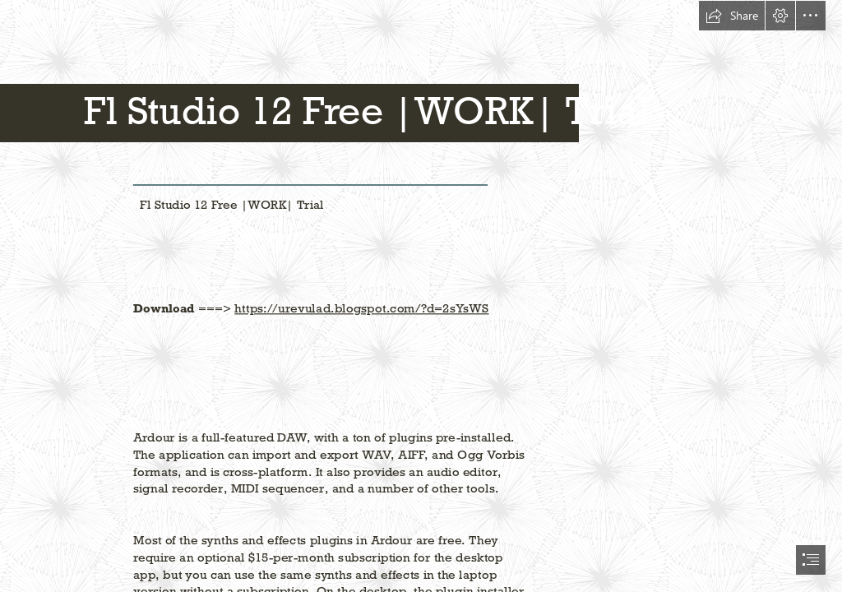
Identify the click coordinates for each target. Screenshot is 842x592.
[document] (421, 296)
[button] (732, 15)
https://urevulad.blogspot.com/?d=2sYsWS (362, 309)
